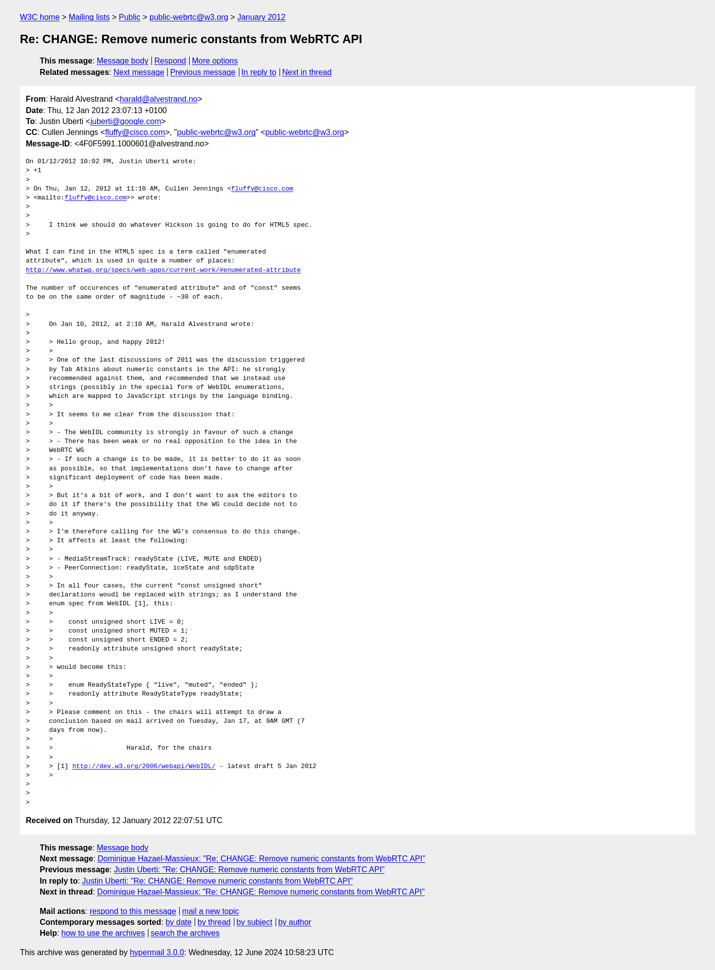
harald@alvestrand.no (159, 99)
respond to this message (132, 911)
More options (215, 61)
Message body (122, 61)
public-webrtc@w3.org (188, 17)
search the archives (185, 933)
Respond (170, 61)
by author (294, 922)
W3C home (40, 17)
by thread (214, 922)
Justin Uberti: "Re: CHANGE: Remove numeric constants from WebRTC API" (249, 869)
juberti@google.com (125, 121)
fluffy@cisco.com (135, 132)
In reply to (258, 72)
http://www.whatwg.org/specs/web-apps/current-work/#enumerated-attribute (163, 270)
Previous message (203, 72)
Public (130, 17)
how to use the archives (103, 933)
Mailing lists (89, 17)
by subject (254, 922)
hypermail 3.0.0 (157, 952)
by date (178, 922)
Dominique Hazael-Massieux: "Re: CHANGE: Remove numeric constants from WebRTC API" (262, 858)
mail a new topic (210, 911)
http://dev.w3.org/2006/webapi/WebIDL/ (144, 766)
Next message (139, 72)
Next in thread (307, 72)
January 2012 (261, 17)
